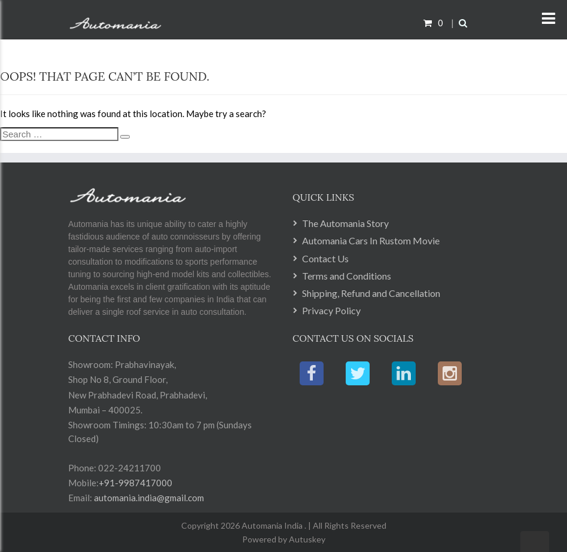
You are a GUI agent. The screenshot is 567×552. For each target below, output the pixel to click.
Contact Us (325, 258)
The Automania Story (345, 223)
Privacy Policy (331, 310)
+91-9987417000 (135, 482)
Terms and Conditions (346, 275)
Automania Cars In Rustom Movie (371, 240)
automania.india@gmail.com (148, 497)
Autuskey (306, 539)
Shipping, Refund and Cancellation (371, 293)
